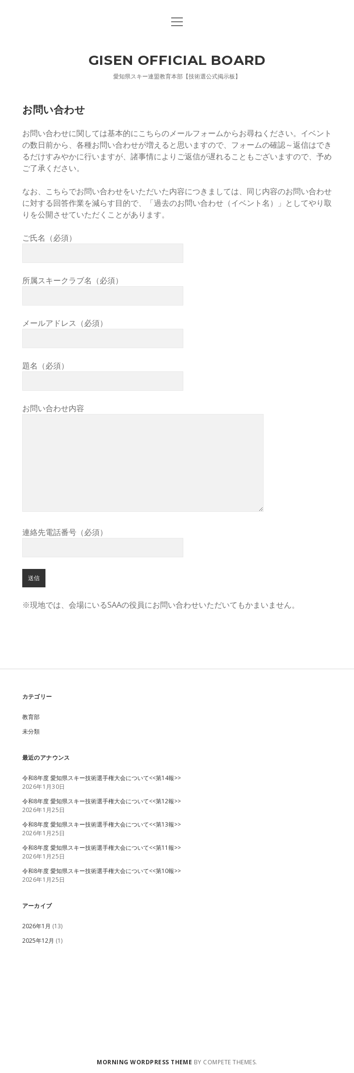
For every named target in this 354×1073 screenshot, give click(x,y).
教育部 (31, 717)
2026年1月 (36, 926)
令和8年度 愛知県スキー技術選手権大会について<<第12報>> (101, 801)
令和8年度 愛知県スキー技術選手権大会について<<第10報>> (101, 871)
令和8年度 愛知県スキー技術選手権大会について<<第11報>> (101, 847)
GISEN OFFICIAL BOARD (177, 60)
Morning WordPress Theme (144, 1062)
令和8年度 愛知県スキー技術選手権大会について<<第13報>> (101, 824)
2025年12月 (38, 940)
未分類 (31, 731)
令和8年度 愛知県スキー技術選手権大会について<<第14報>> (101, 778)
